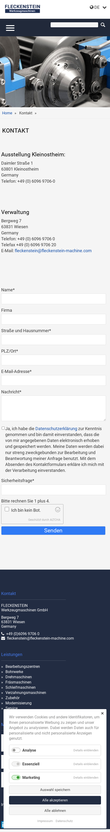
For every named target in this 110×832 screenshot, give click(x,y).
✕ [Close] (102, 713)
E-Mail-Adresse (16, 371)
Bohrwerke (14, 671)
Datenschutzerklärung (56, 428)
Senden (53, 530)
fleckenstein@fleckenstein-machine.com (53, 250)
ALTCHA (55, 519)
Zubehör (12, 698)
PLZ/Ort (10, 350)
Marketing (31, 777)
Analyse (29, 750)
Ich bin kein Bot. (26, 510)
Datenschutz (64, 821)
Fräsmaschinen (18, 682)
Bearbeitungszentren (22, 666)
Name (10, 289)
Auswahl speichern (55, 790)
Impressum (45, 821)
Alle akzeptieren (55, 800)
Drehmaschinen (18, 677)
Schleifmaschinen (20, 687)
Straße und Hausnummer (26, 330)
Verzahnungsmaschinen (25, 692)
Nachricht (11, 391)
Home (7, 113)
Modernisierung (18, 703)
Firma (6, 310)
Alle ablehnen (55, 811)
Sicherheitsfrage (17, 480)
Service (11, 708)
